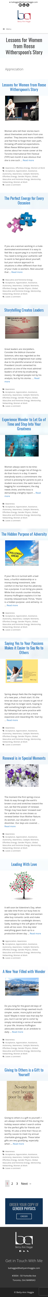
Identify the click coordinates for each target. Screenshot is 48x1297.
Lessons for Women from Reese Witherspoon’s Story (24, 87)
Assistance (32, 171)
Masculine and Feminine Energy (16, 179)
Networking (8, 182)
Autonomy (7, 174)
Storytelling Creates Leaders (24, 310)
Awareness (10, 168)
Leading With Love (24, 864)
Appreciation (21, 171)
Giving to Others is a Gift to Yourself (24, 1072)
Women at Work (38, 168)
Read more (28, 160)
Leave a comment (13, 185)
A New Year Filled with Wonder (24, 971)
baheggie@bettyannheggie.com (24, 2)
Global (35, 176)
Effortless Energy (23, 168)
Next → (26, 1183)
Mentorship (36, 179)
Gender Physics (24, 176)
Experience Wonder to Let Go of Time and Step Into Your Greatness (24, 423)
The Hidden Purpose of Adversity (24, 534)
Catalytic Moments (31, 174)
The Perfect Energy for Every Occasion (24, 200)
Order (24, 1216)
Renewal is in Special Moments (24, 758)
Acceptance (10, 171)
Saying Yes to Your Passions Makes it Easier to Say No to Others (24, 647)
